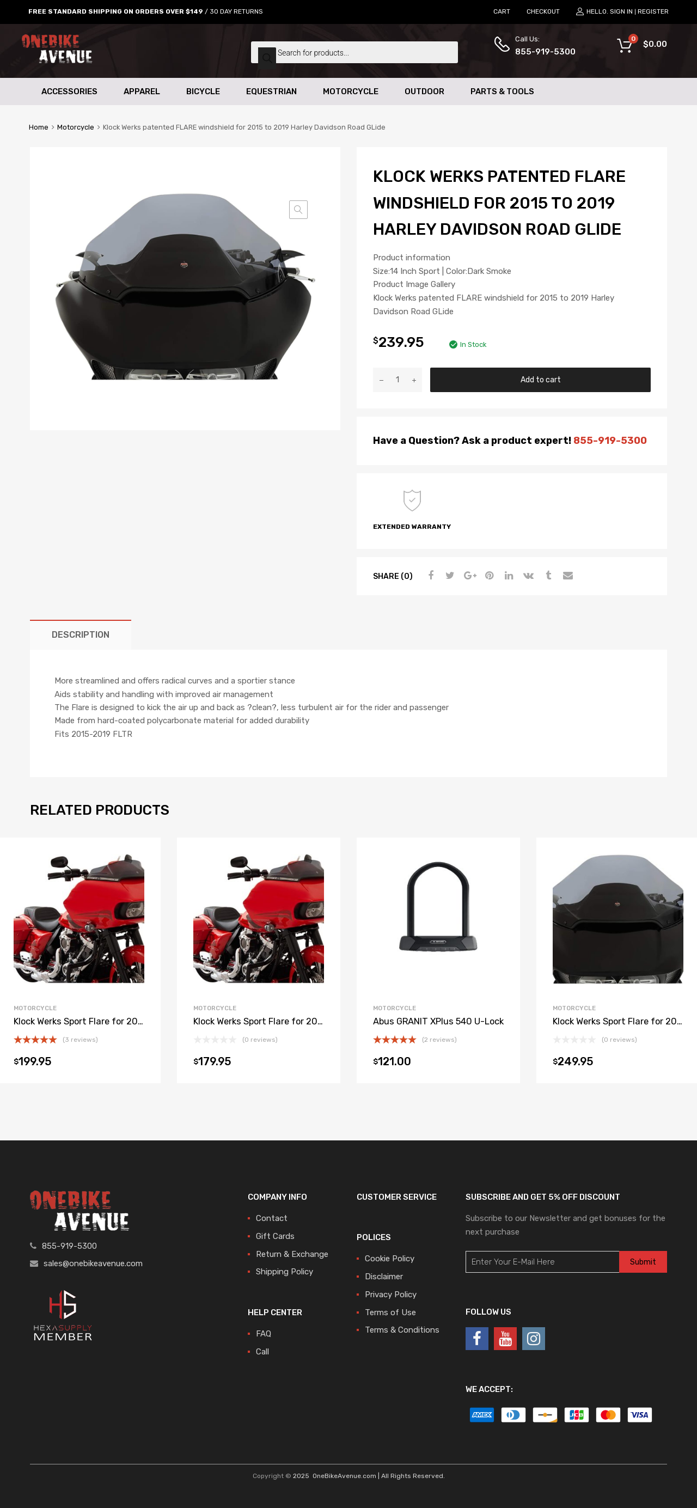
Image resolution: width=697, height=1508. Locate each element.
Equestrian (271, 91)
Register (653, 11)
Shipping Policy (284, 1272)
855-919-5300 (541, 52)
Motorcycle (350, 91)
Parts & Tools (502, 91)
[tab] (80, 635)
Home (38, 127)
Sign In (621, 11)
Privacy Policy (391, 1294)
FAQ (263, 1334)
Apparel (142, 91)
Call (262, 1352)
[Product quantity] (397, 380)
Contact (272, 1218)
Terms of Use (390, 1312)
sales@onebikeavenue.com (93, 1263)
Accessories (69, 91)
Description (80, 635)
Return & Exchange (292, 1254)
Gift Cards (275, 1236)
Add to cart (541, 379)
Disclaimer (384, 1276)
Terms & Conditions (402, 1330)
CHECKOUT (543, 11)
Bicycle (203, 91)
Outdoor (424, 91)
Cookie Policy (389, 1258)
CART (501, 11)
